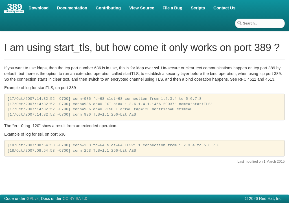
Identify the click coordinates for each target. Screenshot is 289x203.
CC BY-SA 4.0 (75, 198)
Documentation (72, 8)
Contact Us (224, 8)
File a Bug (172, 8)
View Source (141, 8)
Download (39, 8)
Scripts (198, 8)
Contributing (108, 8)
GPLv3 (33, 198)
